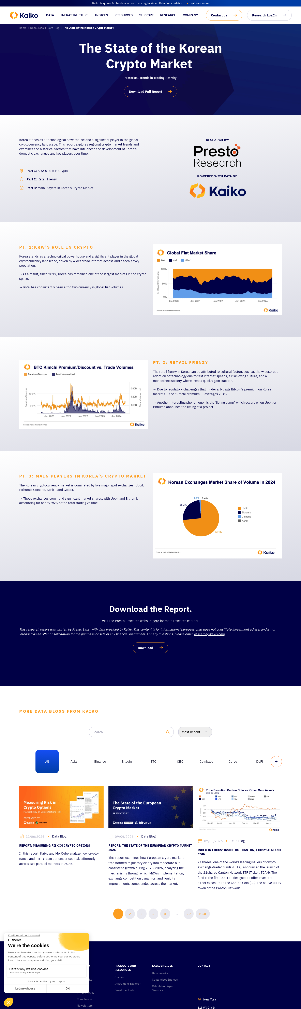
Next (202, 914)
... (177, 914)
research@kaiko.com (209, 634)
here (155, 621)
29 (189, 914)
